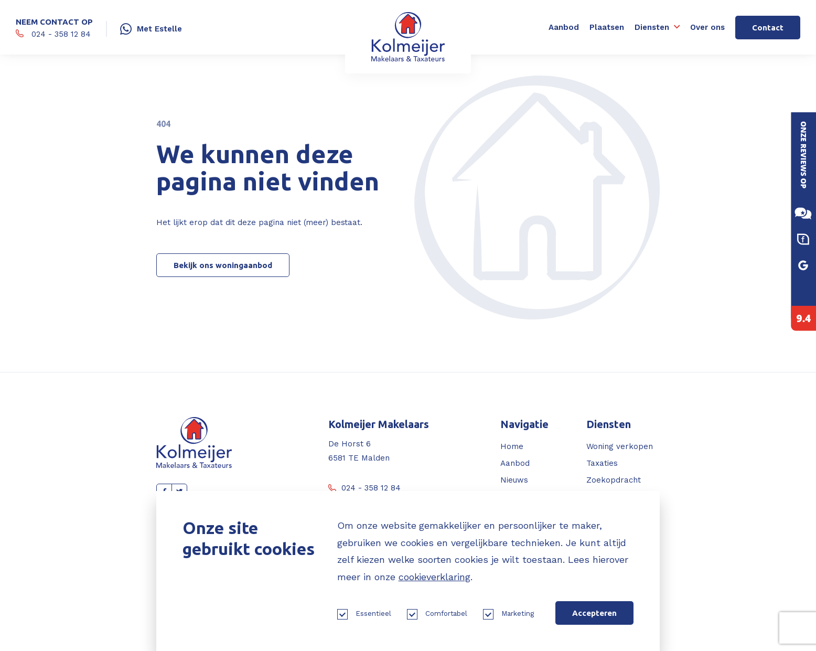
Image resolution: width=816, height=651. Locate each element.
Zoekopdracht (613, 480)
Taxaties (602, 463)
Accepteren (594, 613)
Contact (767, 27)
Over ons (707, 27)
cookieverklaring (435, 576)
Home (511, 446)
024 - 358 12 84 (364, 488)
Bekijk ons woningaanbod (223, 265)
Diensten (652, 27)
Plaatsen (606, 27)
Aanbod (564, 27)
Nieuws (514, 480)
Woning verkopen (619, 446)
